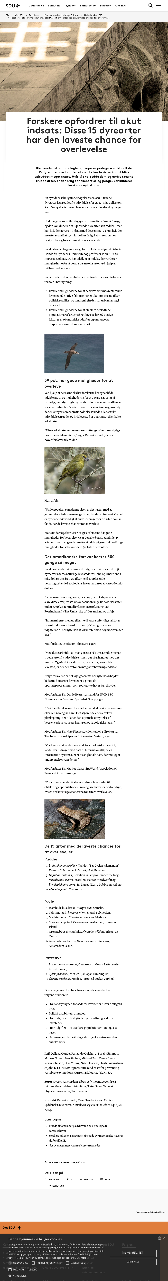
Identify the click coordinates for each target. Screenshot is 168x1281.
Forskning (54, 5)
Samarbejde (88, 5)
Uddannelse (36, 5)
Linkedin (86, 1166)
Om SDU (120, 5)
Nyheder (70, 5)
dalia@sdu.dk (91, 1093)
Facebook (51, 1167)
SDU (8, 15)
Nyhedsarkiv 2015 (93, 15)
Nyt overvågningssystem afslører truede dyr (76, 1133)
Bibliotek (105, 5)
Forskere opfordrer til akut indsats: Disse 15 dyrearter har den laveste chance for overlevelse (60, 18)
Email (105, 1167)
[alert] (84, 1257)
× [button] (164, 1238)
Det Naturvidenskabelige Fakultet (61, 15)
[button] (10, 1263)
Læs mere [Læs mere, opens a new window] (81, 1257)
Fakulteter (34, 15)
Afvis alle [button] (133, 1261)
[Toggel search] (150, 5)
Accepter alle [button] (133, 1253)
